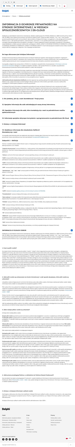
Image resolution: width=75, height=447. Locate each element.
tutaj (21, 65)
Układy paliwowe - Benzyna (8, 424)
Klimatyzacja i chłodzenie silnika (9, 420)
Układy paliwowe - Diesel (7, 427)
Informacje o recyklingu (31, 431)
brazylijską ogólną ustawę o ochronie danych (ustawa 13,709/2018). (28, 191)
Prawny (14, 16)
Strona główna (6, 16)
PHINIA (28, 427)
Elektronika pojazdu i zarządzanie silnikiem (11, 417)
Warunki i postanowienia (56, 420)
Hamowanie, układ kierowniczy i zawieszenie (12, 422)
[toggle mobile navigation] (72, 10)
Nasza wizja (29, 420)
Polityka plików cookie (56, 417)
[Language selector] (64, 6)
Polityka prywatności (55, 422)
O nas (27, 417)
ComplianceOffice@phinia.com (41, 137)
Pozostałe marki (30, 429)
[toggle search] (59, 6)
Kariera (28, 424)
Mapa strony (53, 424)
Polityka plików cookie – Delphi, (20, 380)
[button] (37, 54)
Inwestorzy (28, 422)
